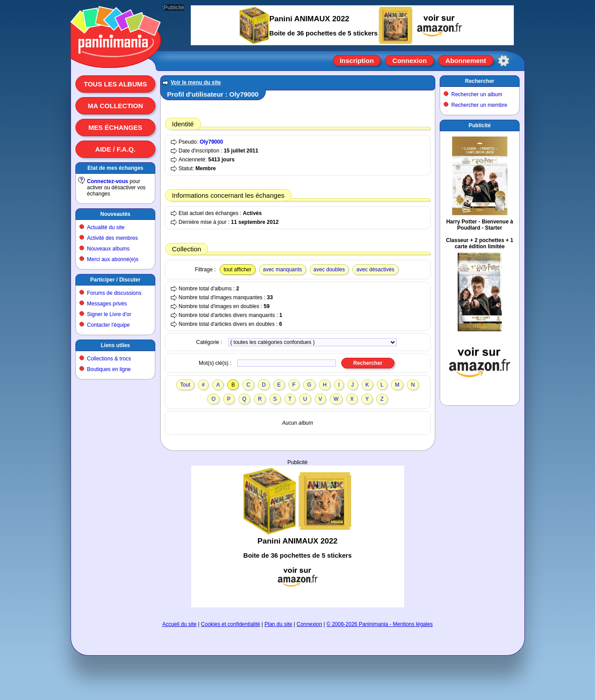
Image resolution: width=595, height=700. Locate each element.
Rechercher (479, 81)
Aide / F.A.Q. (115, 149)
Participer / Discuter (115, 280)
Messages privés (107, 304)
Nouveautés (115, 214)
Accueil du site (179, 624)
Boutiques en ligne (109, 369)
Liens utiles (115, 345)
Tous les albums (115, 84)
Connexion (409, 60)
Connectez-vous (107, 181)
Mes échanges (115, 127)
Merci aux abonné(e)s (112, 259)
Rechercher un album (476, 94)
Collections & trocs (109, 359)
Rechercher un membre (479, 105)
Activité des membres (112, 238)
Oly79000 (211, 142)
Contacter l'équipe (108, 325)
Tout (185, 385)
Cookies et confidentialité (230, 624)
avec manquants (282, 269)
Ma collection (115, 105)
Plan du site (278, 624)
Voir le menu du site (196, 82)
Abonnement (465, 60)
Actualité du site (106, 227)
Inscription (357, 60)
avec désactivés (375, 269)
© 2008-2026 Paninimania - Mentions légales (380, 624)
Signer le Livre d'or (109, 314)
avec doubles (329, 269)
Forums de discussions (114, 293)
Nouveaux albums (108, 249)
